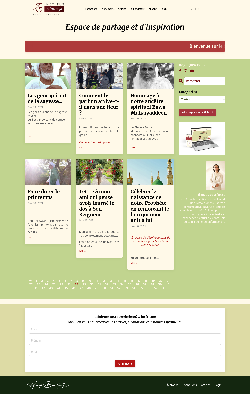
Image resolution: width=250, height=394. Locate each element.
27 (69, 285)
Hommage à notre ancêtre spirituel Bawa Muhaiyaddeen (149, 104)
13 (110, 281)
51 (111, 288)
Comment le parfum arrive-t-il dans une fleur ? (99, 104)
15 (124, 281)
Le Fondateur (136, 9)
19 (153, 281)
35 (129, 285)
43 (51, 288)
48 (89, 288)
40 (167, 285)
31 (99, 285)
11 (96, 281)
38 (152, 285)
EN (190, 9)
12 (103, 281)
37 (144, 285)
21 (168, 281)
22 (31, 285)
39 (160, 285)
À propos (172, 385)
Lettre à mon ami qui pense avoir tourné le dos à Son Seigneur (96, 203)
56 (148, 288)
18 (146, 281)
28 (76, 285)
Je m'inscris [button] (125, 364)
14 (117, 281)
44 (58, 288)
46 (74, 288)
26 (61, 285)
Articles (122, 9)
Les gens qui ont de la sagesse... (47, 98)
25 (53, 285)
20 (160, 281)
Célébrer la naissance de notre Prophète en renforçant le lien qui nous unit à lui (150, 206)
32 (106, 285)
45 (66, 288)
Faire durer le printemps (44, 194)
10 (89, 281)
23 (38, 285)
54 (133, 288)
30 (92, 285)
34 (122, 285)
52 (118, 288)
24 (46, 285)
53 (126, 288)
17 (139, 281)
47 (81, 288)
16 (131, 281)
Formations (91, 9)
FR (197, 9)
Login (164, 9)
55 (141, 288)
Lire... (31, 136)
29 (84, 285)
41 (35, 288)
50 (104, 288)
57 (156, 288)
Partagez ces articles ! (198, 113)
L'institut (152, 9)
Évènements (108, 9)
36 (137, 285)
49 (96, 288)
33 (114, 285)
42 (43, 288)
